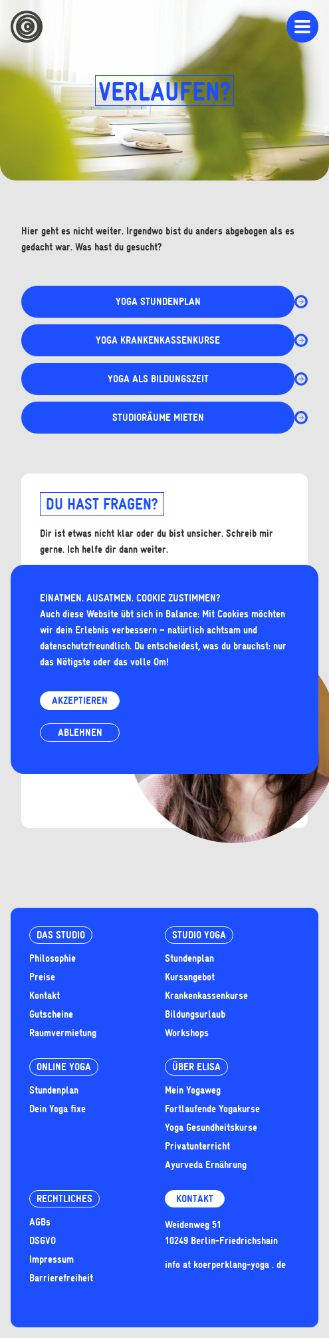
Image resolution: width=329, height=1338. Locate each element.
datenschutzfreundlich (85, 646)
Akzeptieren (80, 701)
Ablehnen (80, 733)
